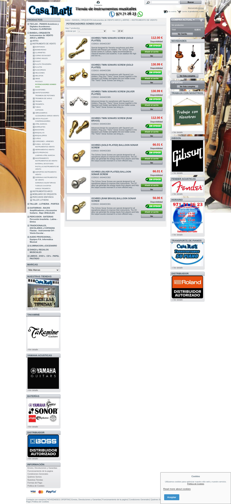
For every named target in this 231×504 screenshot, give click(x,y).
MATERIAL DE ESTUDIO (44, 164)
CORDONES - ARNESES (44, 141)
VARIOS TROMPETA (42, 188)
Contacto (98, 5)
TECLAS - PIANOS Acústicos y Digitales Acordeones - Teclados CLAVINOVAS (44, 26)
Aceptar (171, 497)
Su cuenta (172, 11)
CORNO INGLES (41, 58)
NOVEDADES (179, 40)
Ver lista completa (187, 76)
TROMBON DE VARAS (43, 98)
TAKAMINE (33, 314)
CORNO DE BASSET (43, 55)
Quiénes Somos (35, 477)
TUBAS (38, 107)
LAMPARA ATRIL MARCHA (45, 155)
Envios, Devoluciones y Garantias (42, 468)
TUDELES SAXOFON (43, 186)
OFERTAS (177, 82)
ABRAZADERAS (41, 113)
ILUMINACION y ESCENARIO (43, 246)
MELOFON (39, 76)
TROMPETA (39, 104)
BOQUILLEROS (41, 135)
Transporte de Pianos (187, 240)
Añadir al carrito (152, 52)
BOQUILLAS (39, 133)
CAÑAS (38, 138)
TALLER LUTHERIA (40, 200)
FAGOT (38, 61)
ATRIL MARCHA (41, 124)
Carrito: (185, 11)
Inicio (67, 20)
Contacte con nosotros (36, 499)
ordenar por (71, 31)
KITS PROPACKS (41, 152)
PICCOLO (39, 81)
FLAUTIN (38, 67)
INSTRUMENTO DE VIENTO (44, 44)
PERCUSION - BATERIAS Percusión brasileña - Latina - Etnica (43, 219)
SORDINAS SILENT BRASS (45, 183)
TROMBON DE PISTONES (45, 95)
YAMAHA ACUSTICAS (39, 355)
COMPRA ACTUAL (182, 19)
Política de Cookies (195, 484)
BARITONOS (40, 47)
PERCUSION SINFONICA (43, 197)
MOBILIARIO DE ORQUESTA (44, 194)
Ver (114, 31)
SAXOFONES (40, 90)
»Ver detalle (33, 309)
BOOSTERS (39, 130)
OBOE (37, 78)
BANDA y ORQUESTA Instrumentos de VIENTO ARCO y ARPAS (41, 35)
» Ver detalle (177, 132)
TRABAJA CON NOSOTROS (187, 93)
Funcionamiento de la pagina (40, 471)
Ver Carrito (182, 34)
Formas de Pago (35, 483)
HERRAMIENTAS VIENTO (44, 150)
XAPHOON (39, 110)
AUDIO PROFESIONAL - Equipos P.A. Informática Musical (41, 239)
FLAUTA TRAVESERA (43, 64)
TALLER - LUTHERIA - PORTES (44, 204)
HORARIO (177, 199)
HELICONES (40, 73)
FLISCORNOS (40, 70)
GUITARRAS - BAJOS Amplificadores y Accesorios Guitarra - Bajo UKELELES (43, 210)
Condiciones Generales (38, 474)
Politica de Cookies (36, 486)
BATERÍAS (33, 396)
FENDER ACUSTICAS (184, 179)
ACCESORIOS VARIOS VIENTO (47, 116)
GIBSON (176, 138)
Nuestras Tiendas (35, 480)
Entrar (201, 8)
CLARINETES (40, 53)
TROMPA (38, 101)
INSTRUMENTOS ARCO (42, 191)
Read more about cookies (177, 489)
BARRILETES (40, 127)
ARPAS (35, 41)
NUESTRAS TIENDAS (39, 276)
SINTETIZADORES (42, 93)
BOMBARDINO (40, 50)
